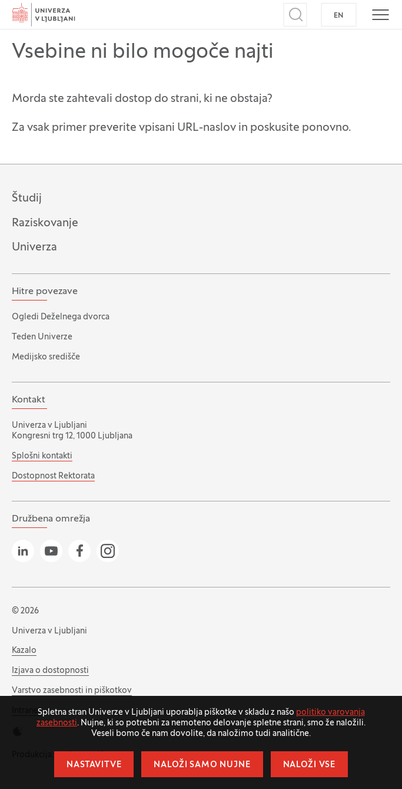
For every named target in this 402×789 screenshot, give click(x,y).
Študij (27, 198)
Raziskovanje (45, 223)
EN (339, 15)
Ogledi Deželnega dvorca (60, 317)
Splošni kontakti (42, 456)
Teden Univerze (42, 337)
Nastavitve (94, 765)
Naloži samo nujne (202, 765)
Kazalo (24, 651)
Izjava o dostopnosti (50, 671)
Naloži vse (309, 765)
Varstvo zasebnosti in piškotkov (72, 691)
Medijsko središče (46, 357)
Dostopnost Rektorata (53, 476)
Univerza (34, 247)
